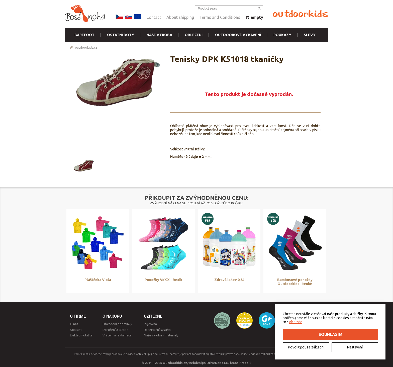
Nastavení (355, 347)
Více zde (295, 322)
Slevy (310, 35)
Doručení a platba (115, 329)
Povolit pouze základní (306, 347)
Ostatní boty (120, 35)
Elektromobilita (81, 335)
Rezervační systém (157, 329)
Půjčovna (150, 324)
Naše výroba (159, 35)
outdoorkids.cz (86, 47)
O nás (74, 324)
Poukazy (282, 35)
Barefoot (84, 35)
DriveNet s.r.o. (218, 362)
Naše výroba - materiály (161, 335)
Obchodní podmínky (117, 324)
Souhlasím (330, 334)
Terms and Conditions (220, 17)
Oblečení (194, 35)
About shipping (180, 17)
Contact (153, 17)
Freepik (245, 362)
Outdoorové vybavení (238, 35)
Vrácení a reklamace (117, 335)
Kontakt (76, 329)
